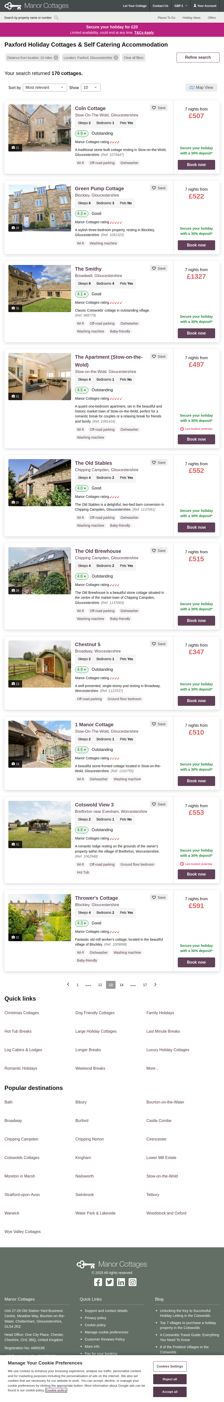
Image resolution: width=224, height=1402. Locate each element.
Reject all (170, 1379)
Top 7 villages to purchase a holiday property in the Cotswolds (188, 1325)
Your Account (205, 6)
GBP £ (180, 6)
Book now (196, 165)
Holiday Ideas (192, 17)
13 (111, 985)
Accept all (170, 1392)
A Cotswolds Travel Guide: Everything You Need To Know (189, 1337)
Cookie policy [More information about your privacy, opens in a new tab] (56, 1390)
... (88, 984)
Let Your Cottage (135, 6)
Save (161, 108)
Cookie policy (95, 1325)
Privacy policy (95, 1318)
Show (74, 88)
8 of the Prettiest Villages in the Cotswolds (184, 1349)
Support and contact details (106, 1311)
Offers (212, 17)
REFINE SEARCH (198, 57)
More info (92, 1346)
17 (145, 985)
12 (100, 985)
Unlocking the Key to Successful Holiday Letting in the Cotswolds (185, 1313)
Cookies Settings (170, 1366)
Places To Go (166, 17)
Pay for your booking (101, 1354)
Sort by (14, 88)
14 (121, 985)
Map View (204, 87)
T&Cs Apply (144, 33)
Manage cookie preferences (106, 1332)
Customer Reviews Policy (105, 1339)
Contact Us (160, 6)
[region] (112, 1378)
